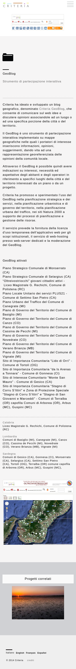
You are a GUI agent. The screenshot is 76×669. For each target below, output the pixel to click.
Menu (70, 4)
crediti (30, 660)
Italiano (10, 652)
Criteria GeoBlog (51, 109)
